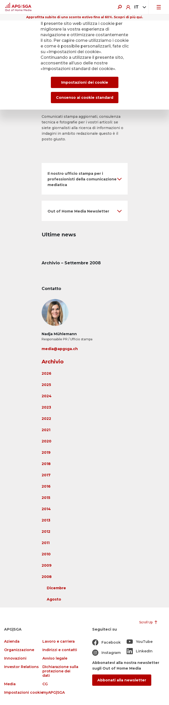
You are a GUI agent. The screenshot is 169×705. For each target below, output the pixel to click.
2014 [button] (46, 509)
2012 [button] (46, 531)
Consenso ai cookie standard (84, 97)
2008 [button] (47, 576)
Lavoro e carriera (58, 641)
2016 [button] (46, 486)
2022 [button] (46, 418)
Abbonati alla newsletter (121, 680)
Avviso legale (54, 658)
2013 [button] (46, 520)
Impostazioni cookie (23, 692)
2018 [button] (46, 463)
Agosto (54, 599)
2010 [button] (46, 554)
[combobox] (139, 7)
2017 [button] (46, 475)
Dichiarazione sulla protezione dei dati (60, 671)
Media (10, 684)
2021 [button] (46, 430)
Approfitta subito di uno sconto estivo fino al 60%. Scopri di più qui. (84, 17)
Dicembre (56, 588)
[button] (85, 179)
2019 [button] (46, 452)
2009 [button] (47, 565)
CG (45, 684)
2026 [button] (46, 373)
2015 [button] (46, 497)
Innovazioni (15, 658)
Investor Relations (21, 667)
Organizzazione (19, 650)
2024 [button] (47, 396)
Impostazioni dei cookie (84, 82)
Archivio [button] (53, 362)
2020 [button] (46, 441)
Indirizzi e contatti (59, 650)
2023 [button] (46, 407)
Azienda (12, 641)
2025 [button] (46, 384)
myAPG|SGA (53, 692)
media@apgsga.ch (60, 348)
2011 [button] (46, 542)
